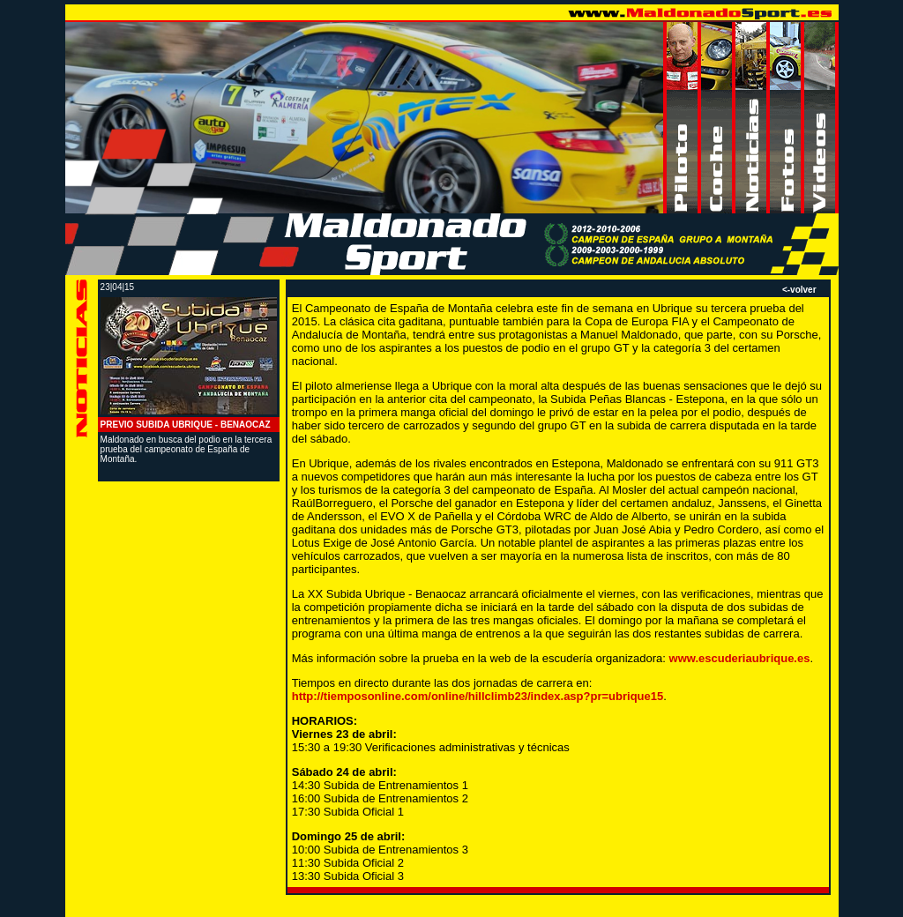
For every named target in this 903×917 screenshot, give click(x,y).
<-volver (799, 289)
